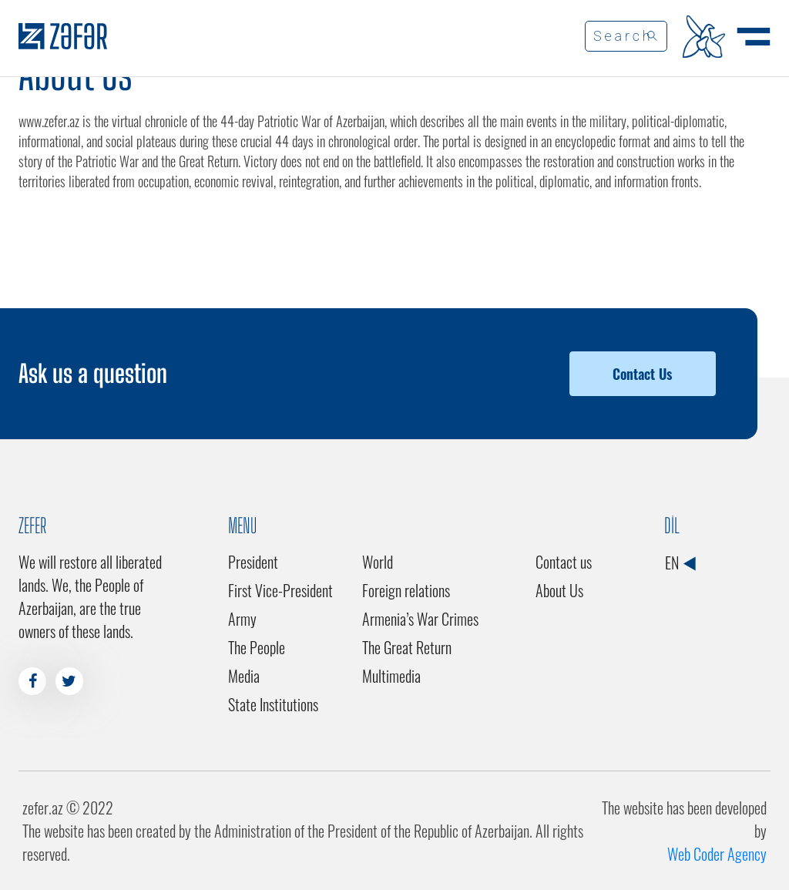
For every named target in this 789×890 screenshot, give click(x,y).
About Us (559, 590)
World (377, 561)
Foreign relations (406, 590)
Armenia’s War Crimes (420, 618)
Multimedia (391, 675)
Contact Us (642, 374)
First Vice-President (280, 590)
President (253, 561)
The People (256, 647)
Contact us (564, 561)
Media (244, 675)
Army (242, 618)
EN (680, 562)
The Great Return (407, 647)
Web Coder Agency (717, 853)
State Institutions (273, 704)
